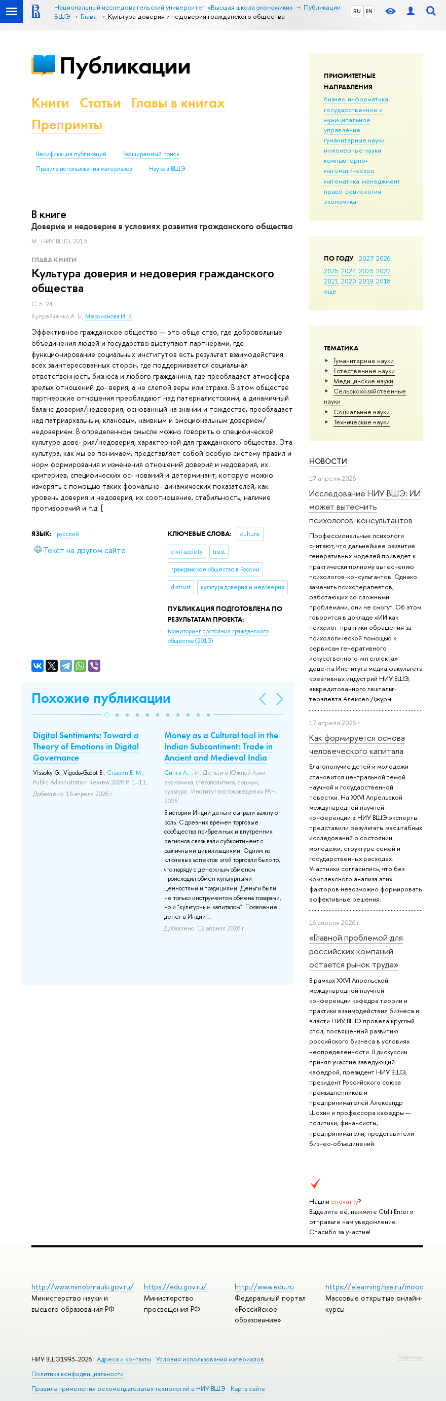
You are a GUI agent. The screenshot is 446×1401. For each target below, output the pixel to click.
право (333, 191)
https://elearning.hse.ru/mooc (374, 1286)
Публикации (125, 65)
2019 (366, 280)
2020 (348, 280)
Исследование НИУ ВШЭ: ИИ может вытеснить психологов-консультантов (365, 506)
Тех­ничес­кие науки (361, 421)
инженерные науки (352, 150)
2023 (366, 270)
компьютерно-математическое (349, 165)
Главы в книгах (178, 103)
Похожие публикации (101, 698)
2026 (383, 258)
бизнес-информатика (356, 98)
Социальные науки (361, 411)
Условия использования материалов (210, 1359)
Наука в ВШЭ (167, 169)
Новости (328, 461)
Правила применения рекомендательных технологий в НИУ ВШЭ (128, 1388)
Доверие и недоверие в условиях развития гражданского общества (162, 226)
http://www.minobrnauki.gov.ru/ (82, 1286)
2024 (348, 270)
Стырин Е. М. (124, 773)
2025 (331, 270)
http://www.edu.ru (264, 1286)
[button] (107, 715)
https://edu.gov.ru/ (175, 1286)
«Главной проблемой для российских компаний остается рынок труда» (356, 950)
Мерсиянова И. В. (109, 316)
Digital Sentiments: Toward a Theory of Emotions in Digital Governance (86, 746)
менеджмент (381, 181)
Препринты (66, 124)
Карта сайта (248, 1388)
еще (330, 291)
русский (68, 534)
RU (357, 11)
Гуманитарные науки (363, 360)
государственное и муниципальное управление (353, 119)
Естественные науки (364, 370)
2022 (383, 270)
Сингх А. (176, 773)
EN (369, 11)
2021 (331, 280)
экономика (340, 201)
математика (341, 181)
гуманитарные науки (354, 140)
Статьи (100, 103)
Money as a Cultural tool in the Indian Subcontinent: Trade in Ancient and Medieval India (221, 746)
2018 (383, 280)
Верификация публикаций (71, 154)
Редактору (410, 1356)
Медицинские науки (363, 380)
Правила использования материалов (84, 169)
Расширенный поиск (151, 154)
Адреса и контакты (124, 1359)
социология (363, 191)
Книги (50, 103)
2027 (366, 258)
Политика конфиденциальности (77, 1374)
